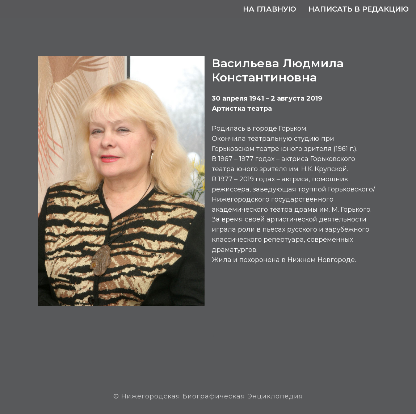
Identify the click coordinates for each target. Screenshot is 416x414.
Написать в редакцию (358, 9)
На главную (269, 9)
